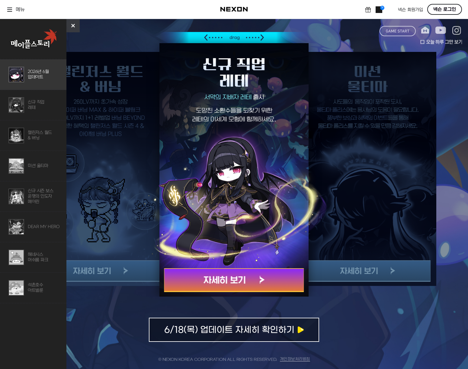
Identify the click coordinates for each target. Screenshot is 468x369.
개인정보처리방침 (295, 359)
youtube (440, 30)
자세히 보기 (234, 280)
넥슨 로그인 (444, 9)
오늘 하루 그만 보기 (441, 42)
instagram (456, 30)
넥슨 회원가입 (410, 9)
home (425, 30)
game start (398, 31)
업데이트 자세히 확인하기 (234, 330)
